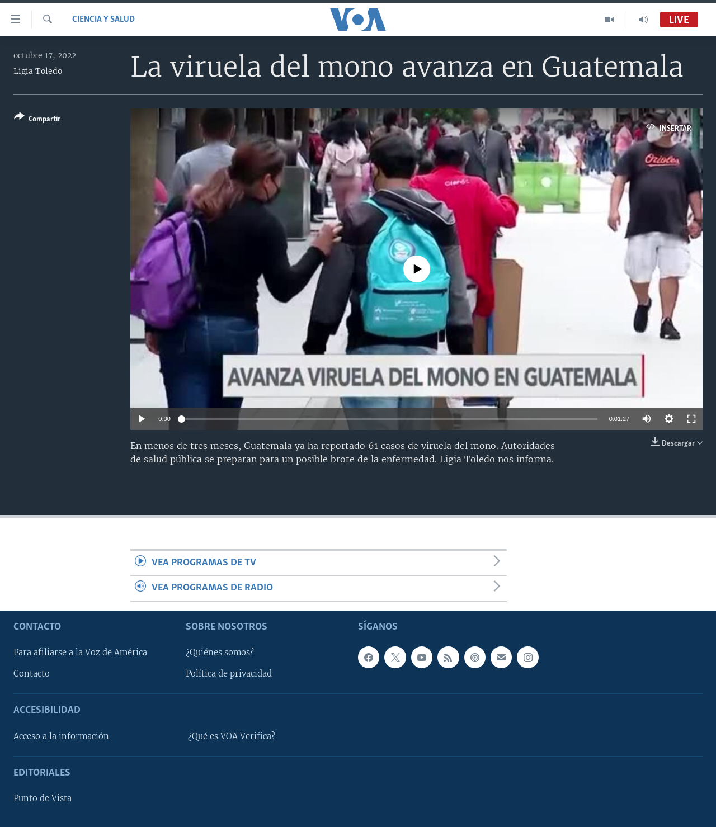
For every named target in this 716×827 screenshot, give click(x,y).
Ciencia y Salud (103, 19)
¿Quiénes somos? (220, 653)
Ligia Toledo (37, 71)
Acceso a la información (61, 736)
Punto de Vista (42, 798)
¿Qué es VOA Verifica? (231, 736)
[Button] (37, 119)
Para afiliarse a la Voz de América (80, 653)
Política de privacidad (229, 674)
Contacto (31, 674)
